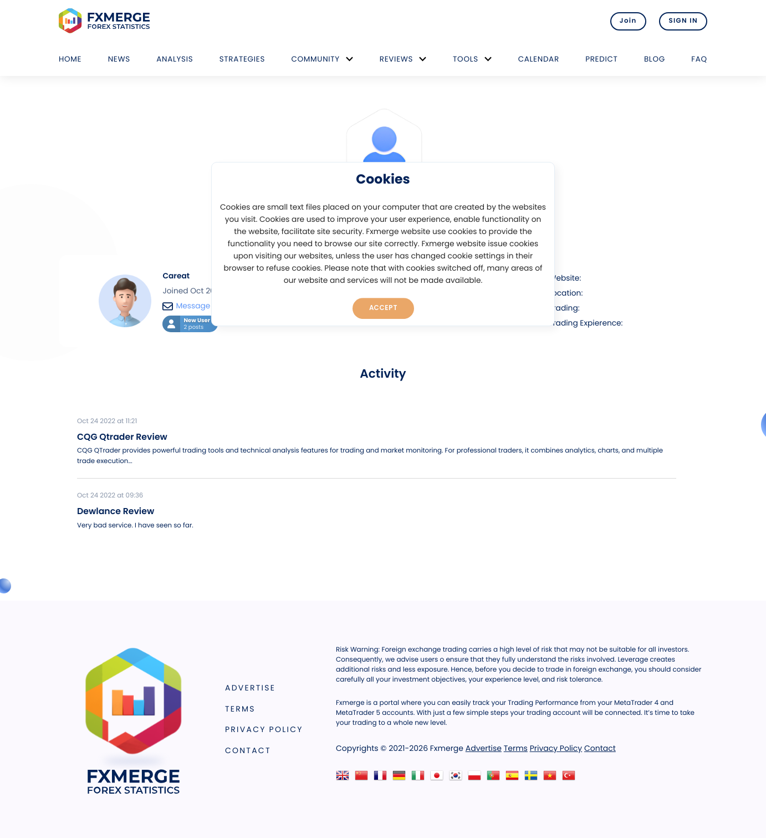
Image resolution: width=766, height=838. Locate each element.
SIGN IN (683, 21)
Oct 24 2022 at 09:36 (110, 495)
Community (315, 59)
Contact (248, 750)
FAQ (699, 59)
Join (628, 21)
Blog (654, 59)
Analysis (174, 59)
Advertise (250, 687)
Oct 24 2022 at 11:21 (107, 421)
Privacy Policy (264, 729)
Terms (240, 708)
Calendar (538, 59)
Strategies (242, 59)
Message (186, 306)
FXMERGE (106, 20)
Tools (465, 59)
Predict (601, 59)
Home (70, 59)
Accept (383, 307)
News (119, 59)
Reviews (396, 59)
